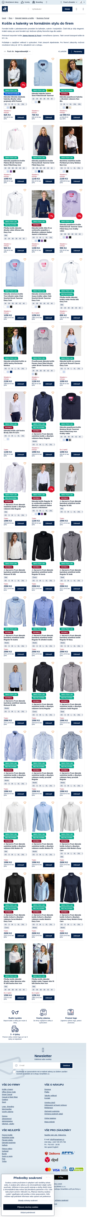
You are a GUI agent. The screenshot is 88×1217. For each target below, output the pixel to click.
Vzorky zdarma (7, 1112)
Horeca (4, 1116)
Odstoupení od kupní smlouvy (55, 1105)
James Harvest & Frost (32, 36)
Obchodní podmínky (52, 1111)
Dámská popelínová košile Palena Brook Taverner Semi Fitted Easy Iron (14, 163)
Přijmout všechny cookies (27, 1207)
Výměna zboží (49, 1103)
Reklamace (48, 1108)
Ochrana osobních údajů (53, 1114)
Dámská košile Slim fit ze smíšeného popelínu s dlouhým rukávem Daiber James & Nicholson (42, 231)
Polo (3, 1159)
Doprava (47, 1089)
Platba (46, 1092)
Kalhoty (5, 1145)
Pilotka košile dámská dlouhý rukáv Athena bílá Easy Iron (14, 230)
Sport (4, 1102)
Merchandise (7, 1109)
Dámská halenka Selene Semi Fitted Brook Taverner (43, 95)
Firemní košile (7, 1135)
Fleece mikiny (7, 1149)
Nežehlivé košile (8, 1138)
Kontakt (47, 1098)
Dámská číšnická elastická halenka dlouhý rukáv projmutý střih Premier (14, 99)
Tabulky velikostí (50, 1096)
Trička (4, 1161)
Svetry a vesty (7, 1156)
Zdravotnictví (7, 1119)
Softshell (5, 1151)
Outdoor (5, 1100)
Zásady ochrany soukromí (58, 1200)
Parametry (76, 51)
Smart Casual (7, 1094)
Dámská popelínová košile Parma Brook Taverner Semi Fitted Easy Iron (43, 163)
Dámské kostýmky (9, 1143)
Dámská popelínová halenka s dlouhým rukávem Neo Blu (71, 99)
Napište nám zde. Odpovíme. (55, 1135)
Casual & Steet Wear (10, 1097)
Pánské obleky (7, 1140)
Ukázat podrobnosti (28, 1212)
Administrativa (7, 1121)
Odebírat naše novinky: (43, 1059)
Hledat (67, 9)
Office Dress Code (9, 1092)
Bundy (4, 1154)
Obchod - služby (8, 1124)
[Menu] (83, 9)
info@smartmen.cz (57, 1139)
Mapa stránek (49, 1122)
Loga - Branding (8, 1107)
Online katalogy (50, 1118)
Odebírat (66, 1066)
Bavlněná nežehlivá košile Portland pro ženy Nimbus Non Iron (70, 163)
